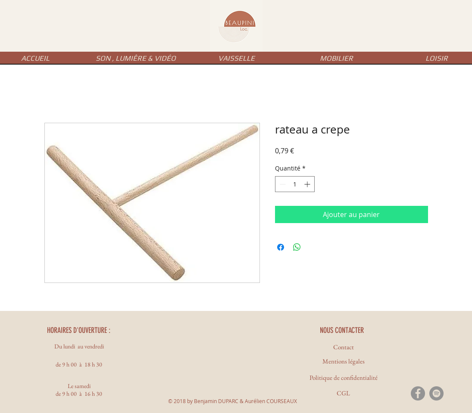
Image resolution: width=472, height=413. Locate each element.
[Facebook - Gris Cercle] (418, 393)
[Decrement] (281, 184)
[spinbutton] (295, 184)
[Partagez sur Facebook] (280, 247)
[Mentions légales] (343, 361)
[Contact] (343, 346)
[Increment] (308, 184)
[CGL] (343, 392)
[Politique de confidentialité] (343, 377)
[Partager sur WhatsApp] (297, 247)
